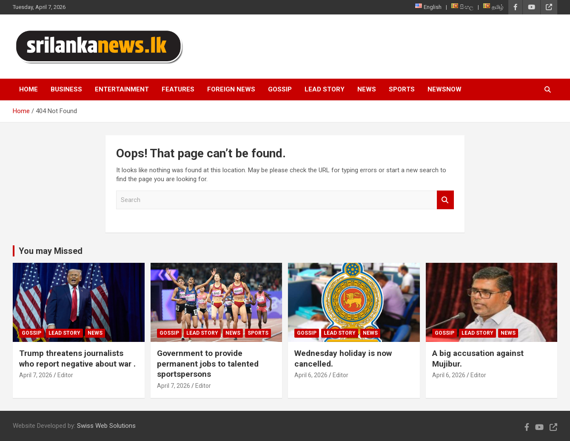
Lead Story (325, 89)
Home (28, 89)
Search (445, 200)
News (366, 89)
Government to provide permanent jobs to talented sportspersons (208, 363)
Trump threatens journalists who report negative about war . (77, 358)
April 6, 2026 (311, 375)
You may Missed (51, 251)
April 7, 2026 (35, 375)
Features (178, 89)
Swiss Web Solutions (106, 426)
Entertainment (122, 89)
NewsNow (445, 89)
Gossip (280, 89)
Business (66, 89)
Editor (65, 375)
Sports (402, 89)
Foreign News (231, 89)
